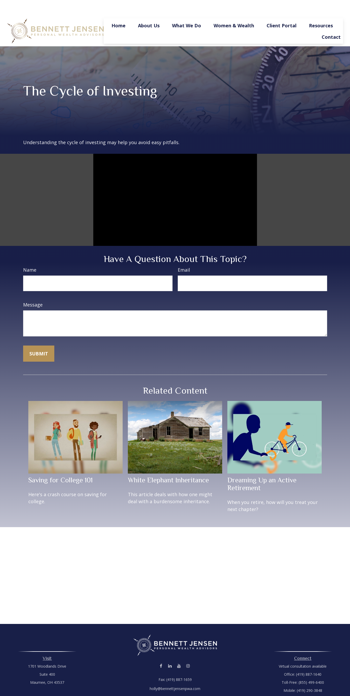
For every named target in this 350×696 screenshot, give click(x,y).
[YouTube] (179, 650)
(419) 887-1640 (308, 658)
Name (29, 254)
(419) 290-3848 (309, 674)
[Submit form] (38, 338)
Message (33, 289)
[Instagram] (188, 650)
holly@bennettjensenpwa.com (175, 673)
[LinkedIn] (170, 650)
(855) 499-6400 (311, 666)
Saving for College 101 (60, 464)
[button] (118, 9)
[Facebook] (160, 650)
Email (184, 254)
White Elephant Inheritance (168, 464)
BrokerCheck (229, 686)
